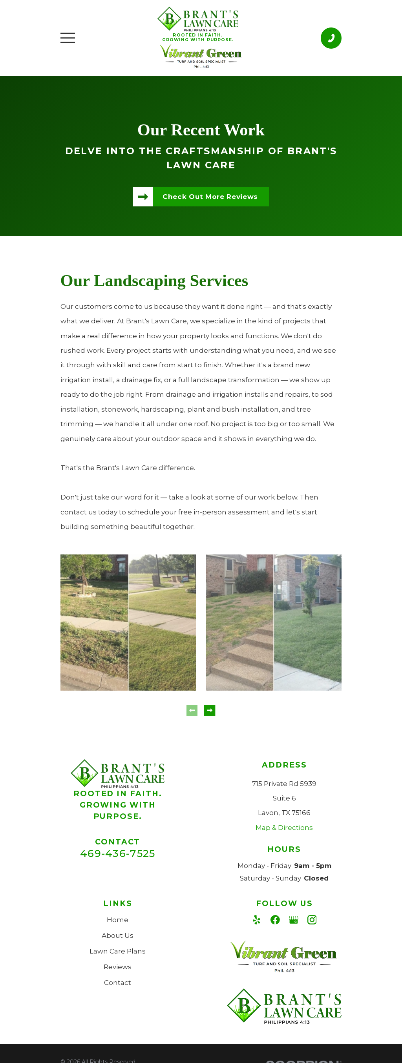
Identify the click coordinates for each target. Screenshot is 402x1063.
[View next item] (209, 710)
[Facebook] (275, 919)
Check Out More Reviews (210, 197)
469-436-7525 (117, 853)
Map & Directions (284, 827)
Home (117, 920)
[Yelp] (256, 919)
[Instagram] (312, 919)
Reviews (118, 967)
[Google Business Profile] (293, 919)
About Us (117, 935)
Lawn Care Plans (118, 951)
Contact (117, 982)
